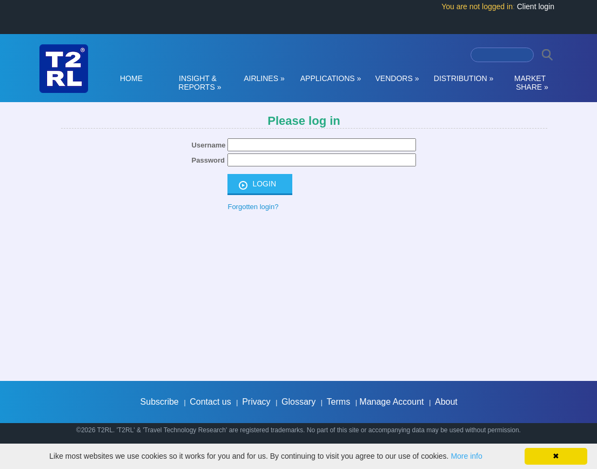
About (446, 401)
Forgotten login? (252, 207)
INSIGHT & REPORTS (198, 82)
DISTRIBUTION (463, 78)
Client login (535, 6)
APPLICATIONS (330, 78)
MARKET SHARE (530, 82)
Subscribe (159, 401)
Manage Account (391, 401)
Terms (339, 401)
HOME (131, 78)
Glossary (298, 401)
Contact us (210, 401)
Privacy (256, 401)
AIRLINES (264, 78)
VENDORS (397, 78)
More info (466, 456)
